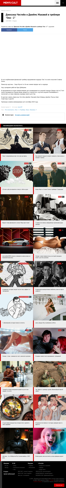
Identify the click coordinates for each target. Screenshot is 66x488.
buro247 (20, 107)
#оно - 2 (17, 110)
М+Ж (13, 463)
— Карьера (40, 467)
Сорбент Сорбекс (37, 481)
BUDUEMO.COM (44, 475)
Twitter (25, 30)
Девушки (6, 463)
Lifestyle (41, 463)
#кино (27, 110)
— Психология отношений (18, 467)
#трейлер (22, 110)
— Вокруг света (41, 469)
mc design (51, 480)
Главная (3, 10)
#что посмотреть (9, 110)
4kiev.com (23, 475)
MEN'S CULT (24, 473)
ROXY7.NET (25, 471)
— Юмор (14, 465)
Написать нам (59, 485)
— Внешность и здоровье (44, 465)
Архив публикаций (9, 474)
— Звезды (6, 467)
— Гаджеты (30, 465)
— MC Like (6, 465)
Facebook (9, 30)
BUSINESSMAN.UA (44, 473)
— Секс (14, 469)
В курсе (6, 471)
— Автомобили (31, 467)
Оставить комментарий (22, 115)
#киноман (32, 110)
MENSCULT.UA (43, 471)
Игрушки (30, 463)
